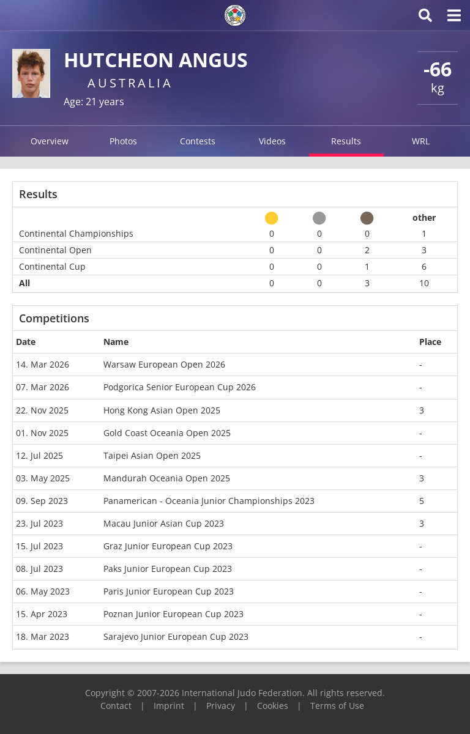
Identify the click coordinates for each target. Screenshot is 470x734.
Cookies (272, 705)
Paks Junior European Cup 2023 (167, 568)
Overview (50, 141)
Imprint (169, 705)
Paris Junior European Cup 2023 (168, 591)
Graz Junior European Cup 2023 (168, 546)
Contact (116, 705)
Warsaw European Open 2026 (164, 364)
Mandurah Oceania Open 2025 (166, 478)
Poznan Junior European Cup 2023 (173, 614)
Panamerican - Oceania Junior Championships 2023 (209, 500)
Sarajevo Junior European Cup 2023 (175, 636)
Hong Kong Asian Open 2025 (161, 410)
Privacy (220, 705)
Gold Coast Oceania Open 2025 (167, 433)
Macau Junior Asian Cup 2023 (163, 523)
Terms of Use (337, 705)
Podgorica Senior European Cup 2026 (179, 387)
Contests (197, 141)
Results (346, 141)
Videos (272, 141)
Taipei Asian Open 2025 (152, 455)
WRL (421, 141)
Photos (123, 141)
